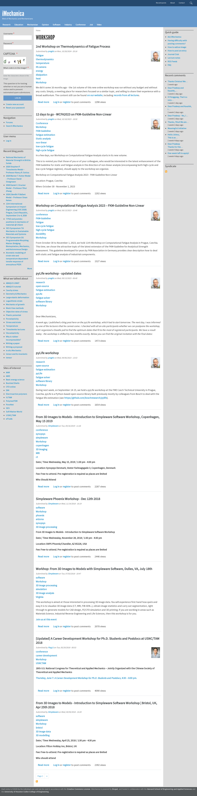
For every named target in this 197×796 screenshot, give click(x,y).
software (40, 507)
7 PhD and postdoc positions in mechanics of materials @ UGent (17, 222)
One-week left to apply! (178, 153)
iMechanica (13, 13)
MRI (38, 453)
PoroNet (10, 404)
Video (99, 24)
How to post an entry (177, 50)
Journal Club (173, 54)
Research (6, 24)
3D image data (43, 731)
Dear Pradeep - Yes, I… (178, 115)
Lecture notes (174, 57)
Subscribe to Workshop (37, 781)
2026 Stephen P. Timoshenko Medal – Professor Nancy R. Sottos (17, 169)
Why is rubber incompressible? (13, 338)
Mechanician (32, 24)
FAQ (169, 65)
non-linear (41, 142)
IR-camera (41, 66)
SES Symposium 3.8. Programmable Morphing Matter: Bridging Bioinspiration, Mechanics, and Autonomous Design (18, 243)
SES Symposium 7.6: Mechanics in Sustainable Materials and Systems (17, 231)
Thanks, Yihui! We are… (178, 122)
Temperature (12, 326)
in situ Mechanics (13, 350)
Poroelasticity (12, 318)
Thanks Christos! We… (178, 81)
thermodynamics (45, 59)
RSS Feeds (172, 61)
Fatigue (39, 55)
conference (42, 214)
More (29, 268)
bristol (39, 727)
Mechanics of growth (15, 304)
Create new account (15, 104)
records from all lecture (126, 95)
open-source (42, 286)
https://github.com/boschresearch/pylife (85, 397)
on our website (95, 95)
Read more (43, 102)
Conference (81, 24)
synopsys (40, 433)
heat (38, 78)
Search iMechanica (14, 126)
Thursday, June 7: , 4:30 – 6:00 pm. (86, 678)
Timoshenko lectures (15, 329)
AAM (8, 372)
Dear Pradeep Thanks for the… (175, 145)
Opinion (45, 24)
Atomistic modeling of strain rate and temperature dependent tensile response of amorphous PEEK (17, 258)
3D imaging (41, 449)
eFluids (9, 418)
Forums (9, 122)
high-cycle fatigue (45, 150)
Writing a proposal (14, 347)
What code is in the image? (15, 67)
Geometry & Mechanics (16, 293)
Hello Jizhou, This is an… (174, 136)
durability (41, 233)
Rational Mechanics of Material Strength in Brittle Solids (18, 160)
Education (18, 24)
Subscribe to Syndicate (166, 172)
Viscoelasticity (12, 333)
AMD (8, 376)
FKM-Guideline (43, 130)
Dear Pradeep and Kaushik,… (176, 89)
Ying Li (51, 647)
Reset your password (15, 107)
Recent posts (161, 3)
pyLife (39, 293)
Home (38, 30)
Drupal (115, 789)
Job (91, 24)
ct (37, 457)
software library (44, 301)
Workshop (41, 82)
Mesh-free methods (15, 308)
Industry (68, 24)
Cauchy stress (12, 290)
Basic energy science (15, 379)
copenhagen (42, 445)
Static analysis (43, 138)
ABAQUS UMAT (12, 283)
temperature (42, 63)
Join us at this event (46, 619)
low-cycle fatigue (45, 146)
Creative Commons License (78, 789)
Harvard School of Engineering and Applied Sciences (169, 789)
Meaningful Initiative (177, 128)
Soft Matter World (14, 411)
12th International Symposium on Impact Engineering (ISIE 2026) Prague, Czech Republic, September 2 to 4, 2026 (17, 209)
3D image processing (46, 526)
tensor (9, 357)
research (40, 282)
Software (56, 24)
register (67, 102)
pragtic (51, 51)
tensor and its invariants (16, 354)
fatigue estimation (45, 134)
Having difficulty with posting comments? (177, 42)
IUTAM (9, 397)
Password (7, 43)
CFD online (11, 386)
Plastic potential (13, 315)
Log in (56, 102)
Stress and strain (13, 322)
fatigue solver (43, 297)
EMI (7, 390)
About (172, 3)
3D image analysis (45, 593)
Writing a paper (13, 343)
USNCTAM (41, 663)
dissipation (41, 74)
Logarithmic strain (14, 301)
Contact (182, 3)
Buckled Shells (12, 383)
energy (39, 70)
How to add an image (177, 47)
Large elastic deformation (17, 297)
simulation (41, 589)
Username (8, 33)
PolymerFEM (11, 401)
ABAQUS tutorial (13, 286)
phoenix (40, 515)
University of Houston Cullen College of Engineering (27, 792)
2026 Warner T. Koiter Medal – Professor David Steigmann (18, 178)
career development (46, 655)
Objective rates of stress (17, 311)
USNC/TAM (11, 415)
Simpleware (53, 426)
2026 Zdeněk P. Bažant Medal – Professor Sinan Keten (16, 197)
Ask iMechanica (174, 36)
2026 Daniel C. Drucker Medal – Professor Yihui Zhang (16, 188)
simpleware (42, 437)
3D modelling (43, 735)
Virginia (39, 596)
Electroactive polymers (16, 394)
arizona (40, 519)
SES (8, 408)
